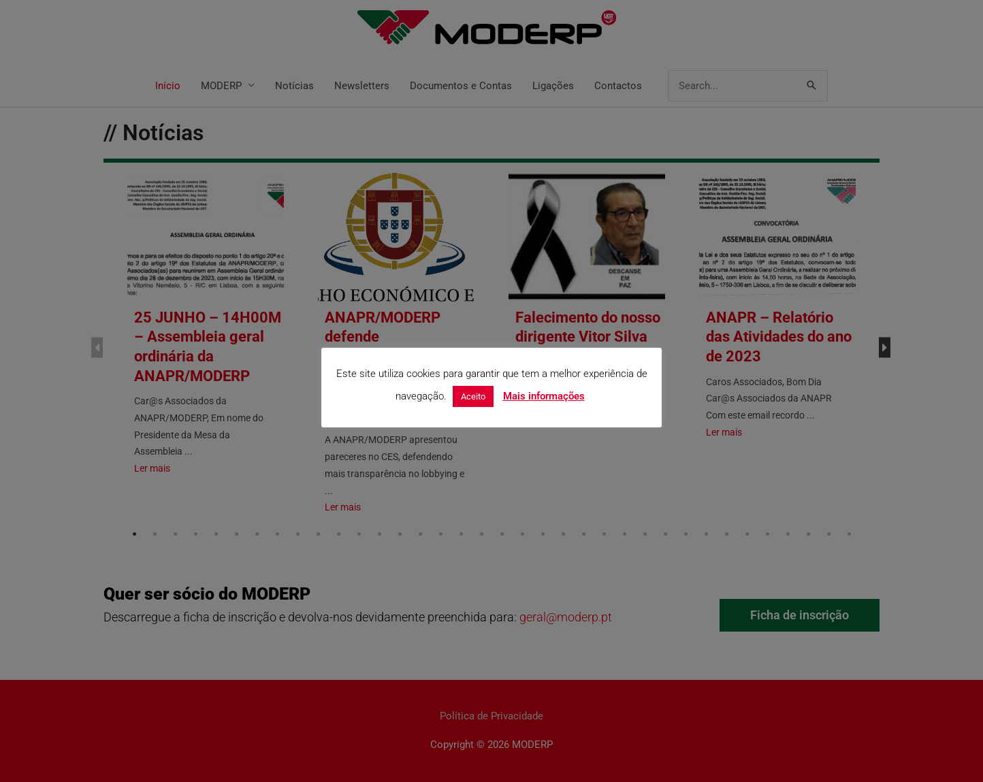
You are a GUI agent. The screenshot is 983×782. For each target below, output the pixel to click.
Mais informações (544, 396)
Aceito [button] (473, 396)
